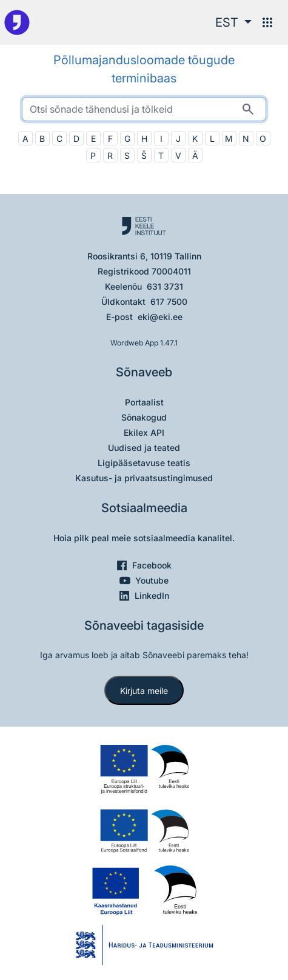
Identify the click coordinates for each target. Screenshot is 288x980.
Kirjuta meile (144, 690)
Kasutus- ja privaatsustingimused (144, 478)
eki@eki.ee (160, 317)
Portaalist (144, 402)
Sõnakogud (144, 417)
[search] (144, 109)
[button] (233, 22)
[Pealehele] (17, 22)
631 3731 (165, 286)
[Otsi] (248, 109)
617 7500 (168, 301)
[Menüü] (267, 22)
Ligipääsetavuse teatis (144, 463)
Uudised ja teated (144, 447)
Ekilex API (144, 432)
